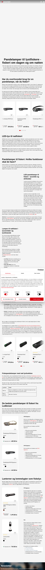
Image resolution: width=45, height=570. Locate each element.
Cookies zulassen (36, 299)
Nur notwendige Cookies (8, 299)
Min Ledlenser (15, 539)
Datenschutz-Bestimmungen (7, 287)
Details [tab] (22, 273)
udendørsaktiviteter (7, 213)
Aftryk (24, 541)
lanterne (10, 443)
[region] (22, 74)
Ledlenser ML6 (35, 484)
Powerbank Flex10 (37, 313)
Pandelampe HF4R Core (7, 77)
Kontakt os (15, 544)
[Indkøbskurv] (41, 2)
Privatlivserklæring (27, 542)
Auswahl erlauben (22, 299)
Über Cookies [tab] (37, 273)
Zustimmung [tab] (7, 273)
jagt (35, 172)
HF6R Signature (10, 177)
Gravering (15, 547)
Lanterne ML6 (6, 495)
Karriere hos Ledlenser (17, 541)
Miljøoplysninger (26, 547)
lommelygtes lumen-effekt (24, 246)
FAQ (13, 550)
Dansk (41, 567)
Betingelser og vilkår (27, 539)
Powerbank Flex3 (6, 313)
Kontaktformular (7, 548)
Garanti (14, 542)
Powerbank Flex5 (21, 313)
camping (31, 172)
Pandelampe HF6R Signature (9, 392)
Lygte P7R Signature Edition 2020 (9, 464)
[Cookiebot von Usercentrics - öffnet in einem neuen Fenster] (38, 270)
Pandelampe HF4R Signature (21, 78)
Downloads (15, 545)
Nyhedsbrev (15, 548)
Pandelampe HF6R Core (38, 77)
